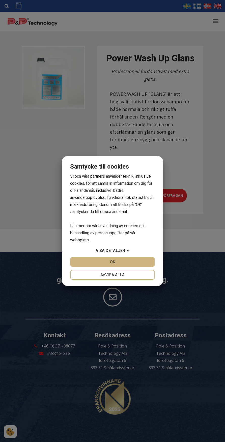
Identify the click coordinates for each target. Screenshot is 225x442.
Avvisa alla (112, 274)
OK (112, 262)
